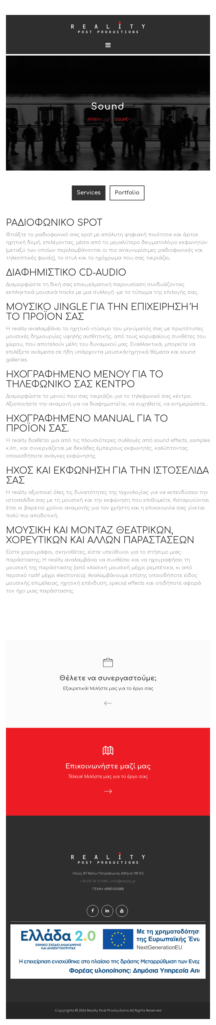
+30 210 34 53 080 (94, 881)
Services (88, 193)
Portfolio (127, 193)
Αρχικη (93, 119)
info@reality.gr (123, 881)
